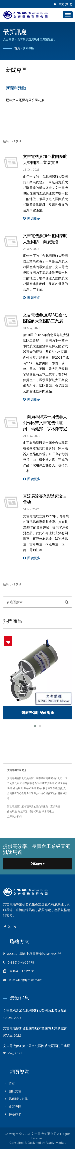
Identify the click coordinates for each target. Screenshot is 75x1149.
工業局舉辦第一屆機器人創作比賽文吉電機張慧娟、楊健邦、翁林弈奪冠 (45, 423)
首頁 (17, 48)
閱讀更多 (31, 218)
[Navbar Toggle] (68, 14)
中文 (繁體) (65, 4)
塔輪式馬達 (35, 811)
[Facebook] (5, 926)
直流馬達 (55, 806)
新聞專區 (28, 48)
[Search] (32, 602)
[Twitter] (9, 926)
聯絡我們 (15, 1114)
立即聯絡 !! (37, 864)
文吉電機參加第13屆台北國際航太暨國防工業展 (45, 318)
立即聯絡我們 (14, 816)
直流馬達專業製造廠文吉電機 (45, 499)
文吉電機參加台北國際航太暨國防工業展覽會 (45, 159)
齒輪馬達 (12, 811)
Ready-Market (56, 1142)
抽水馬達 (46, 811)
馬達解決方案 (18, 1099)
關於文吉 (15, 1091)
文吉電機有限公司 (44, 1134)
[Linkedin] (14, 926)
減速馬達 (23, 811)
